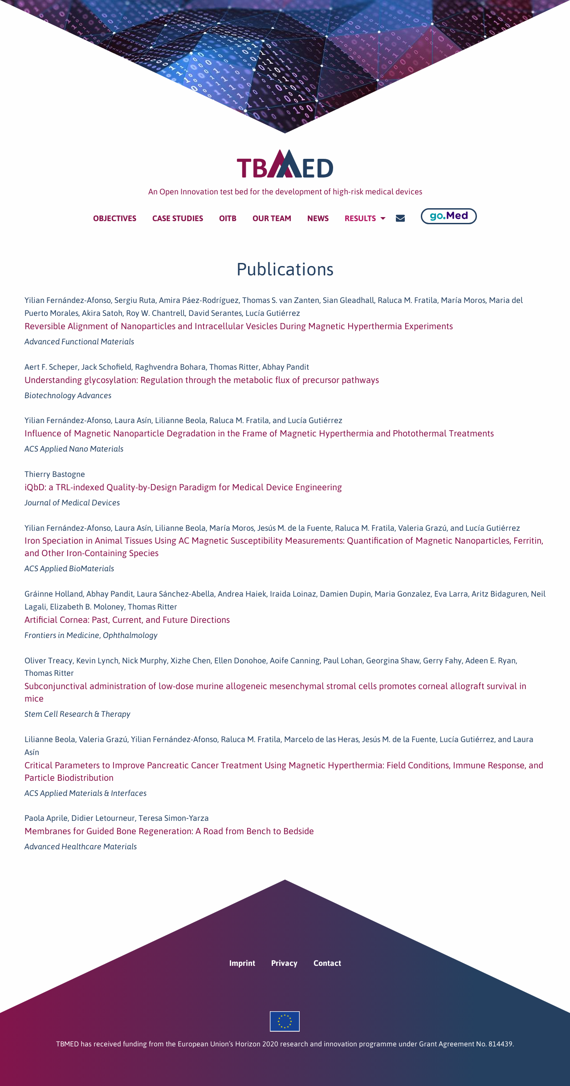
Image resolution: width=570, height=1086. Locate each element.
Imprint (242, 963)
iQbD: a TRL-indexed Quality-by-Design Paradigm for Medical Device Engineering (183, 487)
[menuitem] (114, 218)
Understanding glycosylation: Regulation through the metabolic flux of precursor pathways (201, 380)
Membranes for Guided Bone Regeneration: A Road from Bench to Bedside (169, 831)
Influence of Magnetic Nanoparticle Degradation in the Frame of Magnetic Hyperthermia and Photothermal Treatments (259, 433)
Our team (271, 218)
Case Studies (177, 218)
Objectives (114, 218)
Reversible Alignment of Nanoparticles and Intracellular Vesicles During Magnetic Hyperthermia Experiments (238, 326)
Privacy (284, 963)
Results (360, 218)
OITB (227, 218)
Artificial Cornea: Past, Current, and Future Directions (127, 619)
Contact (327, 963)
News (318, 218)
